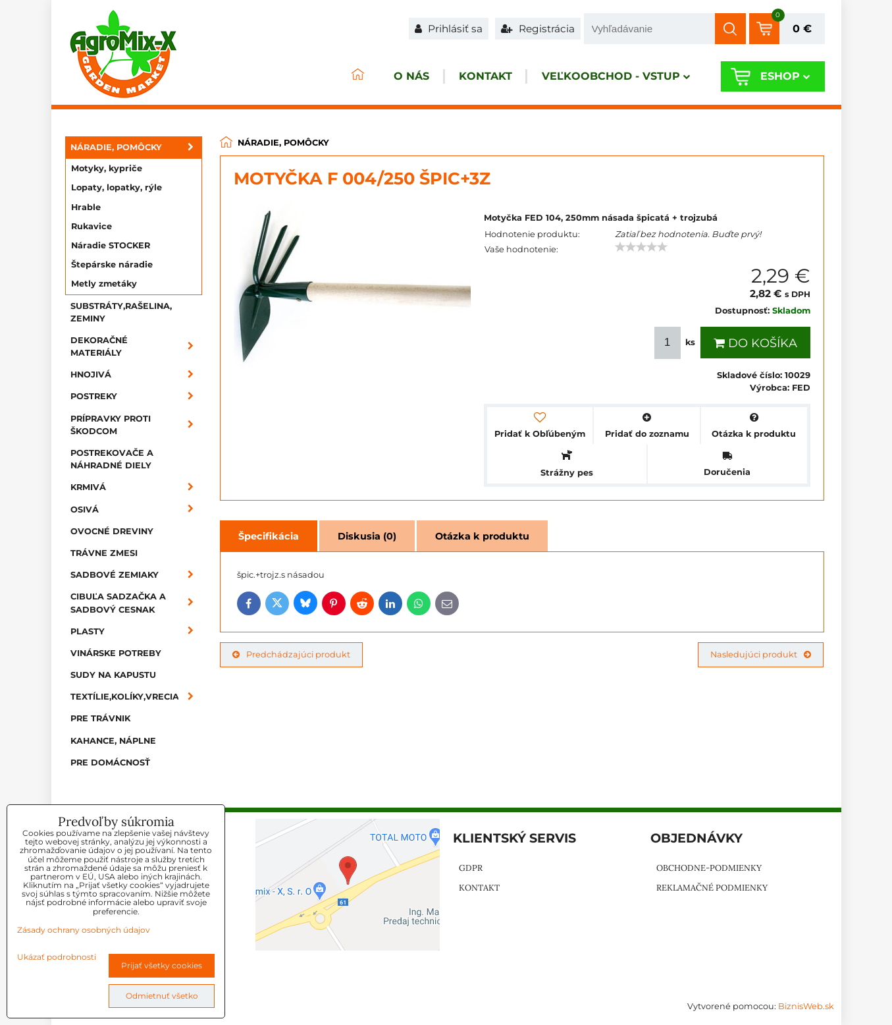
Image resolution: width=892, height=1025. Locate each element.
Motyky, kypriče (106, 168)
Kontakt (471, 76)
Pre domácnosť (110, 762)
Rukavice (91, 226)
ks (676, 343)
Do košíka (755, 343)
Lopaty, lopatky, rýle (116, 187)
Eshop (781, 76)
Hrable (86, 207)
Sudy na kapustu (113, 675)
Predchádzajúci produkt (291, 654)
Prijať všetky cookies (161, 965)
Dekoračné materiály (136, 346)
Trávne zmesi (104, 553)
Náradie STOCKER (110, 245)
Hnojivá (136, 374)
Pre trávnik (100, 718)
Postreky (136, 396)
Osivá (136, 509)
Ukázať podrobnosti (56, 957)
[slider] (641, 247)
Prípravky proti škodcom (136, 425)
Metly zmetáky (104, 284)
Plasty (136, 631)
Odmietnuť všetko (162, 996)
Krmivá (136, 487)
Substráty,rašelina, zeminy (121, 312)
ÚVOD (332, 77)
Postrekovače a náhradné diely (111, 459)
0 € (802, 28)
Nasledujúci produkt (760, 654)
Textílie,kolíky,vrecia (136, 696)
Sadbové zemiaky (136, 575)
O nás (389, 76)
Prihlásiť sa (449, 28)
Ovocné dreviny (111, 531)
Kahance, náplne (113, 741)
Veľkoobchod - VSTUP (609, 76)
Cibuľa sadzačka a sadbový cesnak (136, 603)
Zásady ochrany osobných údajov (83, 930)
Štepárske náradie (112, 264)
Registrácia (538, 28)
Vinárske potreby (115, 653)
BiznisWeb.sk (806, 1006)
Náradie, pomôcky (136, 147)
